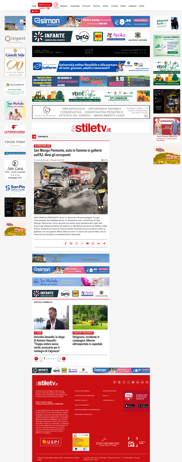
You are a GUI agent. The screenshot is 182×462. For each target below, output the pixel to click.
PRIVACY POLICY (81, 400)
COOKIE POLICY (109, 400)
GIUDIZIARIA (75, 6)
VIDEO (35, 11)
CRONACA (64, 6)
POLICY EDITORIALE (82, 391)
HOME (34, 6)
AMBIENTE (132, 6)
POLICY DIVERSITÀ (82, 405)
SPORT (141, 6)
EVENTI (123, 6)
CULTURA (114, 6)
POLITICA (96, 6)
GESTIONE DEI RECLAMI (83, 414)
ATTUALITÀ (86, 6)
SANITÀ (105, 6)
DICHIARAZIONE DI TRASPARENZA (87, 410)
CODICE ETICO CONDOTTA (84, 395)
